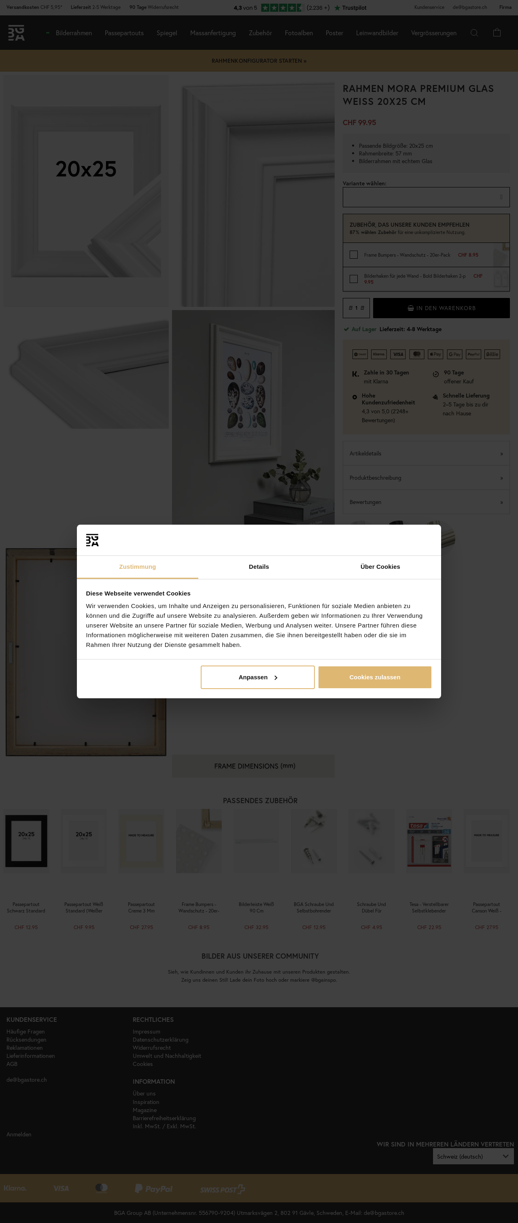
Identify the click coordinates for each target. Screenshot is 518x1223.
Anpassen (258, 677)
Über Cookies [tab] (380, 566)
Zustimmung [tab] (137, 566)
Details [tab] (259, 566)
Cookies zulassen (374, 677)
